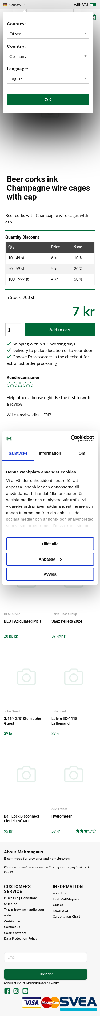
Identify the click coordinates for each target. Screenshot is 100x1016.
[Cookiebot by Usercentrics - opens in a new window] (71, 438)
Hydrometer (61, 816)
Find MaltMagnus (66, 899)
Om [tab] (82, 453)
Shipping (10, 904)
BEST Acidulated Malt (22, 621)
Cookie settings (15, 933)
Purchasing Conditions (20, 898)
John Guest (12, 711)
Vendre (55, 982)
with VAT (85, 5)
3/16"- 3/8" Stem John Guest (22, 721)
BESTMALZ (12, 614)
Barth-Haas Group (64, 614)
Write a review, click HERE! (29, 415)
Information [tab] (50, 453)
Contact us (12, 927)
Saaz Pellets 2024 (66, 621)
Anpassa (50, 559)
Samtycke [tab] (18, 453)
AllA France (59, 809)
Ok (48, 99)
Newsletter (61, 910)
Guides (58, 905)
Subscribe (46, 974)
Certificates (12, 921)
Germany (15, 5)
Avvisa (50, 574)
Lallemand (58, 711)
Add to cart (60, 329)
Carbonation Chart (66, 916)
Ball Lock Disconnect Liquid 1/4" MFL (21, 818)
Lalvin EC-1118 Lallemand (64, 721)
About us (59, 893)
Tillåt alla (50, 544)
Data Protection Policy (20, 938)
